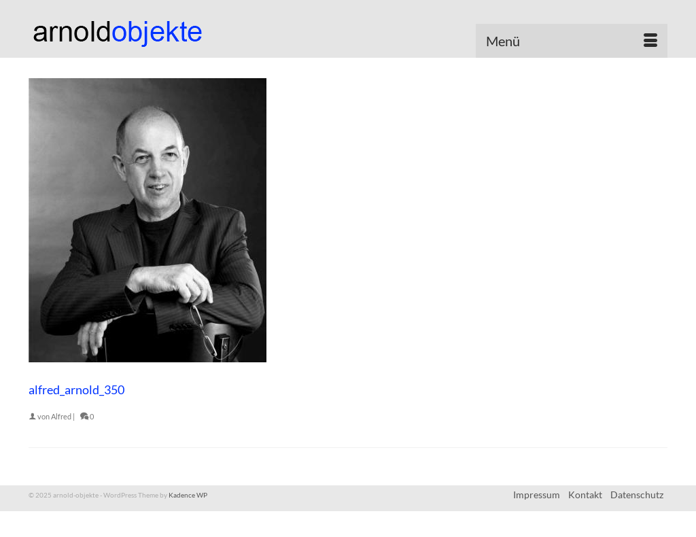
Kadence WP (188, 495)
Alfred (61, 416)
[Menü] (571, 41)
